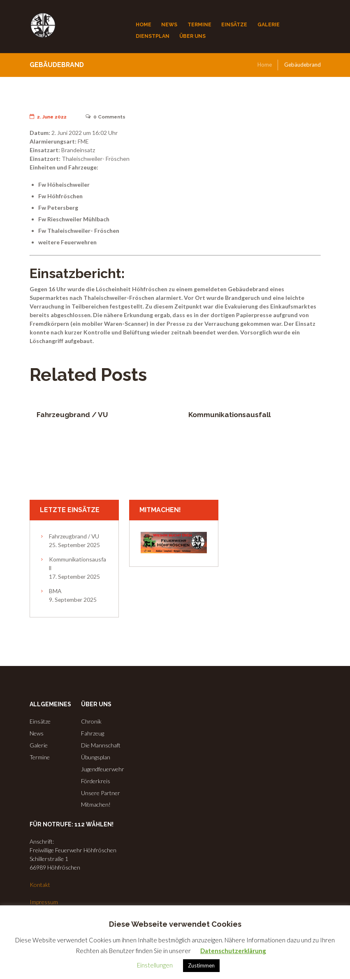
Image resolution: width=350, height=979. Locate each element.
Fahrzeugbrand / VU (72, 415)
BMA (55, 590)
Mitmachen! (96, 804)
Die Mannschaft (101, 745)
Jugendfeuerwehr (102, 769)
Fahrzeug (92, 733)
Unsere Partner (100, 792)
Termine (40, 757)
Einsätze (40, 721)
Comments (106, 117)
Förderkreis (95, 780)
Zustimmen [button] (201, 965)
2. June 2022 (48, 117)
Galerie (39, 745)
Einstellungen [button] (155, 965)
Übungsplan (95, 757)
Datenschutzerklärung (233, 950)
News (37, 733)
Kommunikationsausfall (229, 415)
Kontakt (40, 884)
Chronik (91, 721)
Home (264, 64)
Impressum (44, 901)
